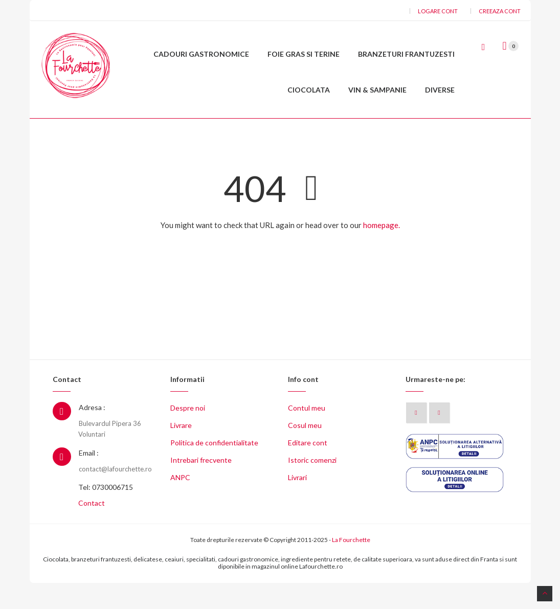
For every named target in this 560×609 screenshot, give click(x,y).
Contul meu (306, 434)
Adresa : (92, 434)
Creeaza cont (500, 11)
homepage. (381, 251)
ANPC (180, 504)
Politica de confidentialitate (214, 469)
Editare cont (307, 469)
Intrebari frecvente (201, 486)
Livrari (297, 504)
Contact (91, 529)
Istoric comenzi (312, 486)
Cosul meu (305, 451)
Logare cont (438, 11)
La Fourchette (351, 566)
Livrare (181, 451)
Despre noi (187, 434)
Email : (89, 479)
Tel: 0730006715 (105, 513)
